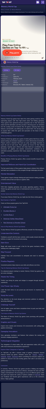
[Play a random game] (42, 2)
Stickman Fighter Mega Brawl (13, 219)
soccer (15, 81)
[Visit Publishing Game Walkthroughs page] (37, 2)
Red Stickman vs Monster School (14, 223)
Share (6, 70)
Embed (17, 70)
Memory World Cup (10, 62)
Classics (34, 355)
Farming (41, 355)
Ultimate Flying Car (10, 207)
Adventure (15, 357)
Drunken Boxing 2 (9, 211)
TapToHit (37, 375)
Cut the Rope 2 (8, 215)
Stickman (3, 357)
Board (9, 357)
